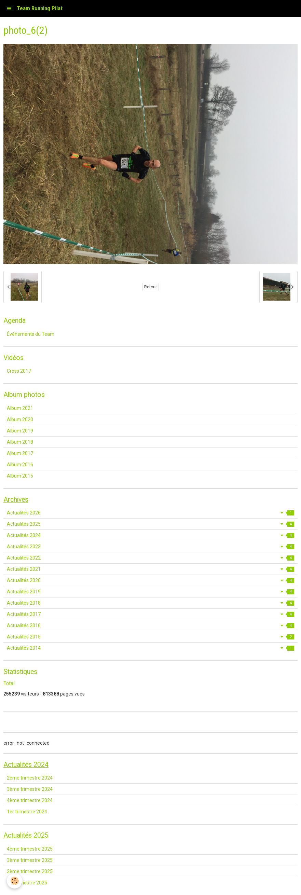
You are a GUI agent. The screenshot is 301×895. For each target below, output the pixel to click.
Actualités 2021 (150, 569)
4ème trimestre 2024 (30, 800)
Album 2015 (20, 476)
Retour (150, 287)
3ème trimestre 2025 (30, 860)
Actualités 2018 (150, 603)
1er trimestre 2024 (27, 811)
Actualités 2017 (150, 614)
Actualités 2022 (150, 558)
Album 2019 (20, 430)
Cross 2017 (19, 371)
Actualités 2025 (150, 524)
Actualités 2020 (150, 580)
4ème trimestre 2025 (30, 849)
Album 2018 (20, 442)
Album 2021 (20, 408)
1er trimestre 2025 (27, 882)
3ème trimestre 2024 (30, 789)
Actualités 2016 (150, 625)
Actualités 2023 (150, 546)
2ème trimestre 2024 (30, 778)
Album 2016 (20, 464)
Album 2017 (20, 453)
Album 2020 (20, 419)
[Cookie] (14, 881)
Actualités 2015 (150, 636)
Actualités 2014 (150, 648)
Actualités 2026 (150, 512)
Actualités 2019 (150, 591)
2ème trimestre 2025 (30, 871)
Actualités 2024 (150, 535)
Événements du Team (30, 334)
